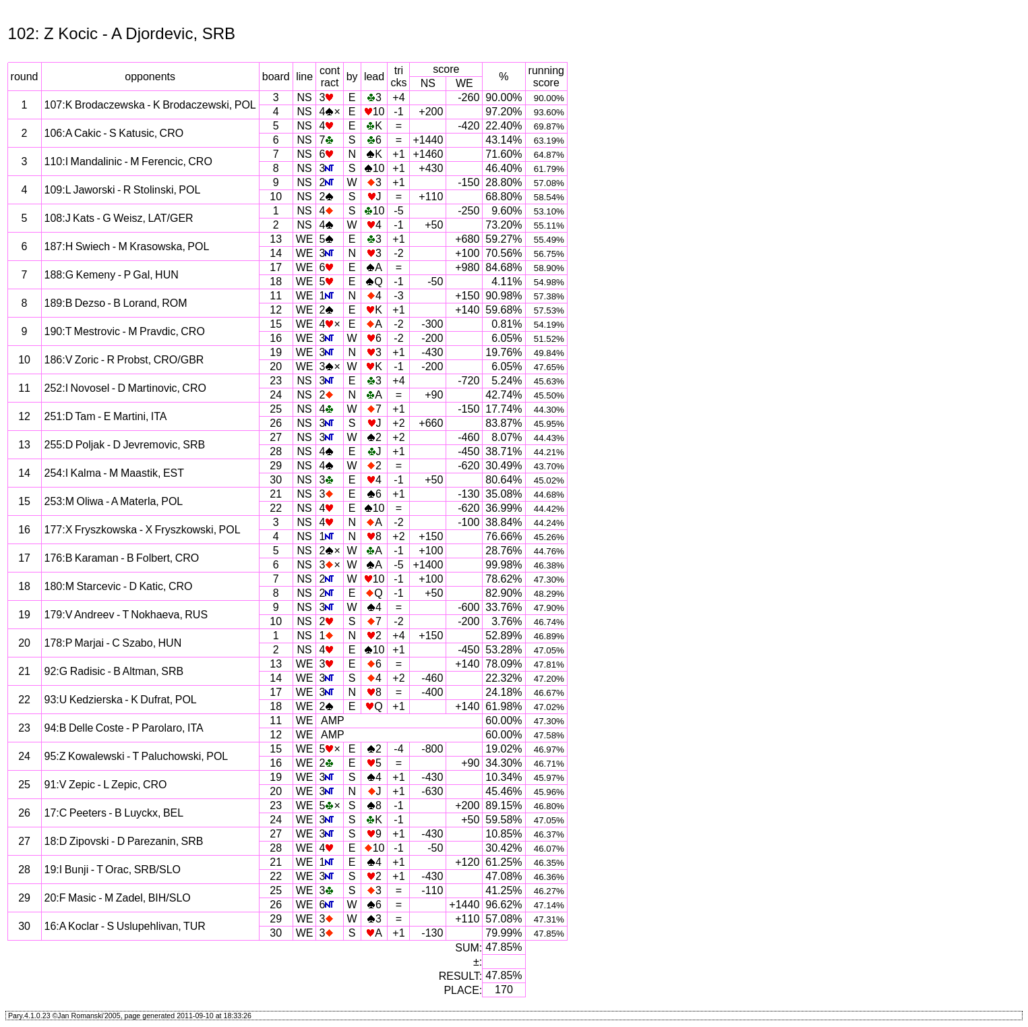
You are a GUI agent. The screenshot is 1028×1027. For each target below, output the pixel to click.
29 (276, 465)
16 (276, 338)
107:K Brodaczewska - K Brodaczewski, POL (150, 105)
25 (276, 409)
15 (276, 324)
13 (276, 239)
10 (276, 196)
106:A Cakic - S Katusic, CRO (114, 133)
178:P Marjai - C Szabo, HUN (113, 643)
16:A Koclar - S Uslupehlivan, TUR (125, 926)
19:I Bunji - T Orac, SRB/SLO (112, 869)
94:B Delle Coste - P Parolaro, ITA (124, 728)
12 (276, 310)
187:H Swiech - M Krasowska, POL (127, 246)
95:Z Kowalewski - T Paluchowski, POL (136, 756)
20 (276, 366)
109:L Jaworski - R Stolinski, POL (122, 190)
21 (276, 494)
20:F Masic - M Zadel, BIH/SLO (117, 898)
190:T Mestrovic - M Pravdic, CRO (124, 331)
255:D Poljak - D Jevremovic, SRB (125, 444)
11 (276, 295)
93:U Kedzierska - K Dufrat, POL (120, 699)
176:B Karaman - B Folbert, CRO (122, 558)
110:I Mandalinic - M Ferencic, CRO (128, 161)
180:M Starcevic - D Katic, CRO (118, 586)
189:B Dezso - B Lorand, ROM (115, 303)
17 (276, 267)
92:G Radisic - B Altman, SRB (114, 671)
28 (276, 451)
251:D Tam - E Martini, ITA (105, 416)
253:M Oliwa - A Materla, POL (113, 501)
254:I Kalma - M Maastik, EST (114, 473)
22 (276, 508)
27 (276, 437)
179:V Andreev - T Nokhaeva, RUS (126, 614)
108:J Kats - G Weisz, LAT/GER (118, 218)
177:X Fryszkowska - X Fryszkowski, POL (142, 529)
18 (276, 281)
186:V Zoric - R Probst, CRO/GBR (124, 359)
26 (276, 423)
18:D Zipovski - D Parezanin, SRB (124, 841)
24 (276, 395)
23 (276, 380)
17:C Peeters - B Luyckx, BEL (114, 813)
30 (276, 480)
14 (276, 253)
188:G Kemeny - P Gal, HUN (111, 275)
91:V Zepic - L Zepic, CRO (105, 784)
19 (276, 352)
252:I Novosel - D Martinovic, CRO (125, 388)
